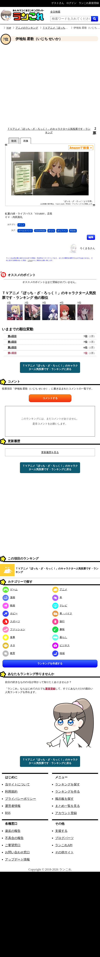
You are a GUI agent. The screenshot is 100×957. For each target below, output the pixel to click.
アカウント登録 (66, 813)
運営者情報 (13, 805)
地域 (58, 653)
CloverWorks (40, 231)
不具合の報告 (14, 838)
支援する (61, 830)
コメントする (50, 398)
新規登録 (50, 688)
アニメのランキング (26, 27)
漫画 (9, 597)
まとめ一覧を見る (67, 805)
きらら (51, 231)
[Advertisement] (38, 84)
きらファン (62, 231)
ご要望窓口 (13, 845)
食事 (9, 637)
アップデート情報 (17, 859)
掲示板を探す (64, 798)
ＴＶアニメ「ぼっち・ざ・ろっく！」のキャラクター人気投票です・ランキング (56, 570)
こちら (30, 260)
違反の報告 (13, 830)
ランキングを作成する (49, 663)
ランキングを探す (67, 784)
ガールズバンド (25, 231)
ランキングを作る (67, 791)
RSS (7, 812)
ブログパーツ (64, 838)
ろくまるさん (87, 248)
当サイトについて (17, 784)
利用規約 (11, 791)
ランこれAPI (64, 845)
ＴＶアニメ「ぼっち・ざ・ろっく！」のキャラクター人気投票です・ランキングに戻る (50, 367)
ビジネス (61, 645)
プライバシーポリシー (20, 798)
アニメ (21, 225)
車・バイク (62, 613)
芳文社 (73, 231)
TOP (8, 27)
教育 (9, 653)
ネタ (9, 645)
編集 (90, 237)
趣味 (58, 629)
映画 (9, 605)
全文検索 (55, 11)
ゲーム (10, 589)
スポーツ (11, 621)
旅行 (58, 621)
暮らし (59, 637)
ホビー (10, 613)
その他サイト (64, 852)
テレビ (59, 605)
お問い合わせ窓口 (17, 852)
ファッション (14, 629)
